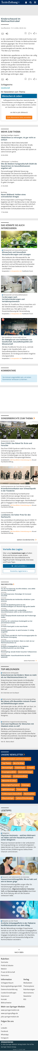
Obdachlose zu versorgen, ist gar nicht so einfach (18, 138)
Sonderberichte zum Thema (17, 418)
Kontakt (4, 1000)
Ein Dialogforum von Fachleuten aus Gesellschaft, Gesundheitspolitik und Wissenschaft (17, 341)
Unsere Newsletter (12, 754)
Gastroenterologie (25, 772)
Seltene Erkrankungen (24, 798)
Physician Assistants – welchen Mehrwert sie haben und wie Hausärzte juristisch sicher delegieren (18, 837)
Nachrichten (7, 584)
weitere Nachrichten (30, 661)
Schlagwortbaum (7, 983)
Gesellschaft (5, 88)
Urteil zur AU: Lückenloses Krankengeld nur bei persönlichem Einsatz (16, 622)
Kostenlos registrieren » (19, 571)
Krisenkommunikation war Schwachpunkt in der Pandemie (18, 490)
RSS (24, 1000)
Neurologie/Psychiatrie (10, 785)
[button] (35, 2)
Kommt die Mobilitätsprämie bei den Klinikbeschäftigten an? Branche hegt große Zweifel (18, 606)
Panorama (5, 976)
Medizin (4, 969)
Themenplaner (28, 986)
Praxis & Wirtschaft (8, 972)
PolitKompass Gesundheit (11, 794)
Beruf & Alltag (19, 763)
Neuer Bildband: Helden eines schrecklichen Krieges (13, 195)
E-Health (31, 768)
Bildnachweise (6, 1003)
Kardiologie (6, 776)
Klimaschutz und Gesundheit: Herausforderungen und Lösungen (16, 253)
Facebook (4, 1031)
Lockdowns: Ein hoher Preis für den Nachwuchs (16, 516)
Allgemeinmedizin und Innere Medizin (16, 759)
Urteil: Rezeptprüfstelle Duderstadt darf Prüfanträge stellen (18, 616)
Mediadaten (27, 983)
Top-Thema (6, 763)
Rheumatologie (7, 798)
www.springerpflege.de (9, 1014)
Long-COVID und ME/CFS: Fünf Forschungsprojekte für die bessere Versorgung (19, 636)
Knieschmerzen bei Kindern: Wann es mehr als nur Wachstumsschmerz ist (17, 642)
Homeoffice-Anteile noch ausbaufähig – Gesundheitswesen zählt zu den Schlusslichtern (17, 611)
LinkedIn (4, 1028)
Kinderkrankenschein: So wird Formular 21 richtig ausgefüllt (17, 631)
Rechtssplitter (29, 794)
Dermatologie (7, 768)
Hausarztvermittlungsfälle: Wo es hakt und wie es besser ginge (19, 880)
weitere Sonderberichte (27, 540)
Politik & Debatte (7, 966)
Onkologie (25, 785)
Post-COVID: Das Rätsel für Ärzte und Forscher (16, 444)
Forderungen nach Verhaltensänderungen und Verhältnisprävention (13, 299)
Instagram (4, 1038)
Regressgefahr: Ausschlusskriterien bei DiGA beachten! (15, 656)
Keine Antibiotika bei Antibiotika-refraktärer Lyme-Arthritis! (18, 600)
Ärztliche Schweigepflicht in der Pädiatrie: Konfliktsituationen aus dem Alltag (15, 647)
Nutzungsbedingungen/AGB (11, 986)
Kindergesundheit (20, 776)
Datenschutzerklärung (9, 990)
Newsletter (27, 996)
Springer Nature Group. (8, 1047)
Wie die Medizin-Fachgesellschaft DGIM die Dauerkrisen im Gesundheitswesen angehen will (19, 166)
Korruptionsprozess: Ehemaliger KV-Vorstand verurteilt (16, 595)
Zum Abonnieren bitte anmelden (19, 117)
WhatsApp (5, 1035)
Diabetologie (20, 768)
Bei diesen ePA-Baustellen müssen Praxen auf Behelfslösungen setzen (18, 702)
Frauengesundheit (9, 772)
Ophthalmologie (8, 789)
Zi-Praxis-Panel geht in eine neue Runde (14, 627)
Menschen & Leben (9, 781)
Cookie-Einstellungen (8, 993)
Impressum (5, 996)
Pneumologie (22, 789)
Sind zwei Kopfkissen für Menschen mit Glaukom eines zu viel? (17, 725)
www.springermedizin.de (10, 1010)
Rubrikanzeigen (29, 990)
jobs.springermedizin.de (10, 1017)
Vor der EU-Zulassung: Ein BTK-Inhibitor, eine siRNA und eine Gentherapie (18, 589)
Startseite (4, 962)
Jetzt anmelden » (19, 566)
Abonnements (28, 993)
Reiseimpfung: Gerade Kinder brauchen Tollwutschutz (19, 652)
